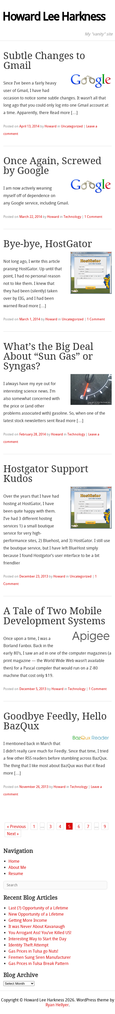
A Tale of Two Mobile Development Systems (54, 616)
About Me (17, 867)
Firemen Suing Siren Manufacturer (39, 957)
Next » (13, 833)
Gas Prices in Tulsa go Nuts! (33, 951)
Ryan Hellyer (57, 1004)
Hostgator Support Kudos (45, 474)
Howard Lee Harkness (53, 17)
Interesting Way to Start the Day (37, 938)
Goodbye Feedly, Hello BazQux (55, 721)
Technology (72, 217)
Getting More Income (27, 920)
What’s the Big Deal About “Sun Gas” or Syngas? (48, 356)
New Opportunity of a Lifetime (36, 914)
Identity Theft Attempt (28, 945)
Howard (51, 126)
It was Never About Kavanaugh (36, 926)
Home (14, 861)
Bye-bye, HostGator (47, 244)
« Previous (16, 826)
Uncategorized (72, 126)
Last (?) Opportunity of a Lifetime (38, 908)
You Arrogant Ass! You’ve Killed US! (39, 932)
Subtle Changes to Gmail (44, 60)
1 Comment (93, 217)
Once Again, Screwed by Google (52, 165)
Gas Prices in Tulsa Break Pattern (38, 963)
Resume (15, 873)
